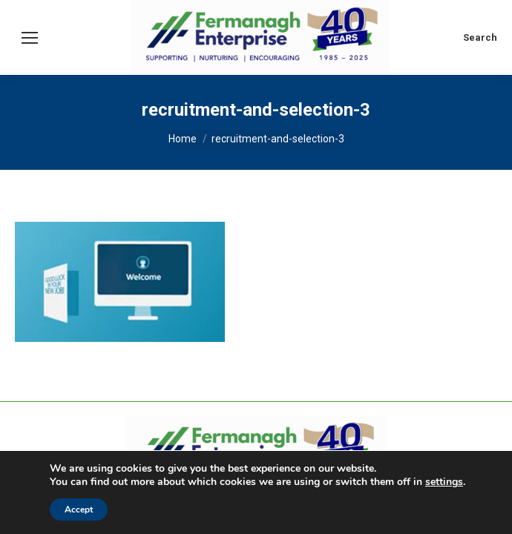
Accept (79, 509)
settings (444, 482)
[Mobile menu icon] (30, 38)
